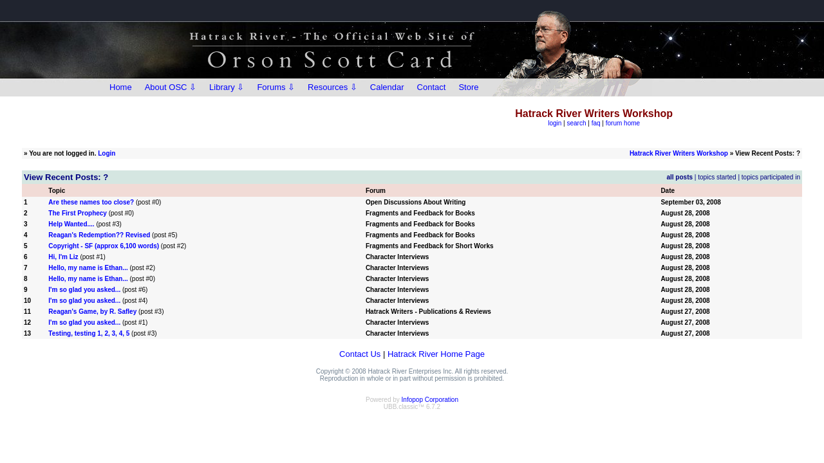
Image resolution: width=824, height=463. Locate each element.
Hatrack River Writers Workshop (679, 153)
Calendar (387, 87)
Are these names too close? (91, 202)
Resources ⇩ (332, 87)
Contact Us (359, 354)
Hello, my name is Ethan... (87, 267)
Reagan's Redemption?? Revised (99, 235)
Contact (431, 87)
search (576, 123)
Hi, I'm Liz (63, 256)
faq (596, 123)
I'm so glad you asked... (84, 289)
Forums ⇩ (276, 87)
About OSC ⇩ (170, 87)
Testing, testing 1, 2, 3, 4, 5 (88, 333)
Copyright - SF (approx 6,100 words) (103, 246)
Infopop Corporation (430, 399)
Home (120, 87)
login (554, 123)
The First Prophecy (77, 213)
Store (468, 87)
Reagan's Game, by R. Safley (92, 311)
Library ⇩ (226, 87)
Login (106, 153)
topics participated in (771, 177)
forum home (623, 123)
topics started (717, 177)
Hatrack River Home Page (436, 354)
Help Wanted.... (71, 224)
